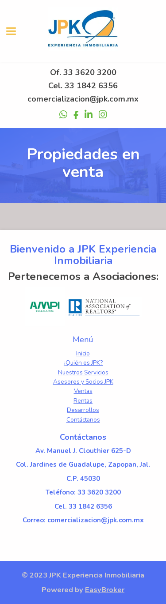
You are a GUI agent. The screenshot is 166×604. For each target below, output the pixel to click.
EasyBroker (104, 590)
